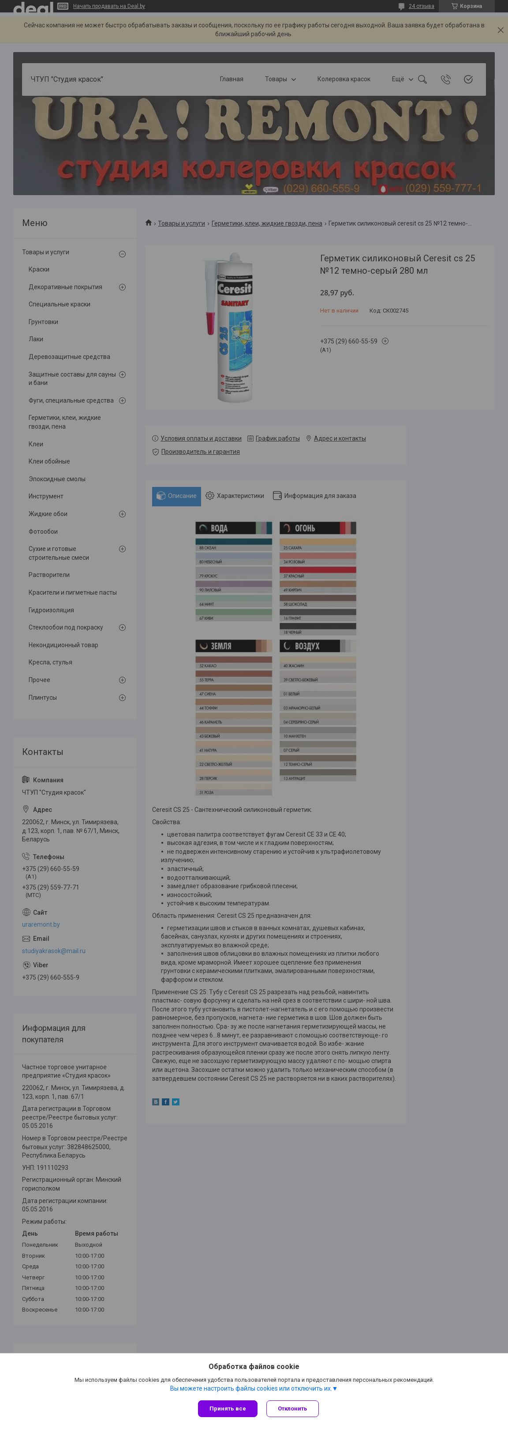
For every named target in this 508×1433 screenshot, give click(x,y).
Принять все (227, 1408)
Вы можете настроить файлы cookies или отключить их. (251, 1388)
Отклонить (292, 1408)
